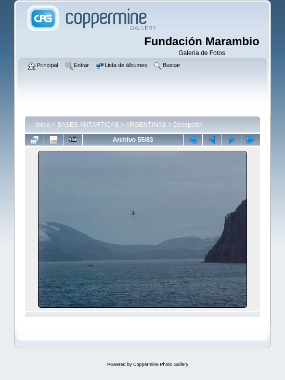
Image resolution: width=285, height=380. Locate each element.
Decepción (188, 124)
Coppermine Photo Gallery (160, 364)
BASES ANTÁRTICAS (88, 124)
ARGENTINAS (146, 124)
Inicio (42, 124)
